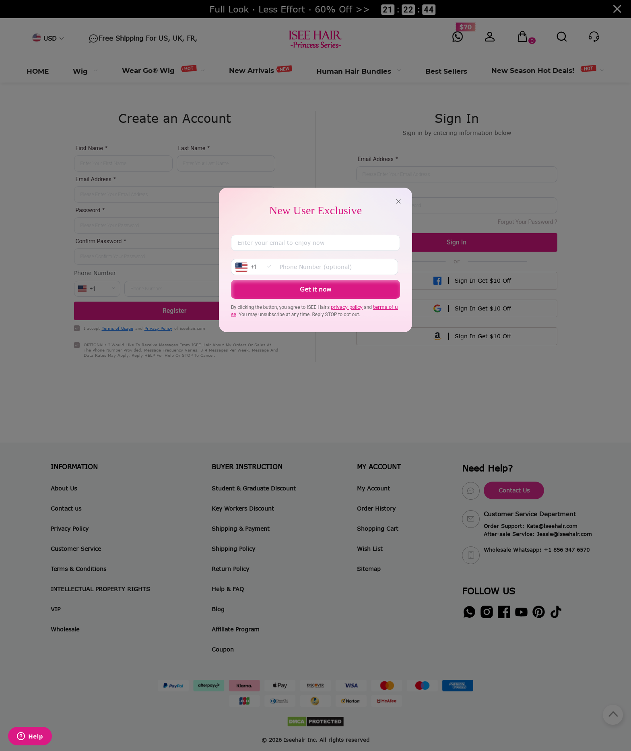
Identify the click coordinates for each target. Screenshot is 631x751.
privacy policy (347, 307)
